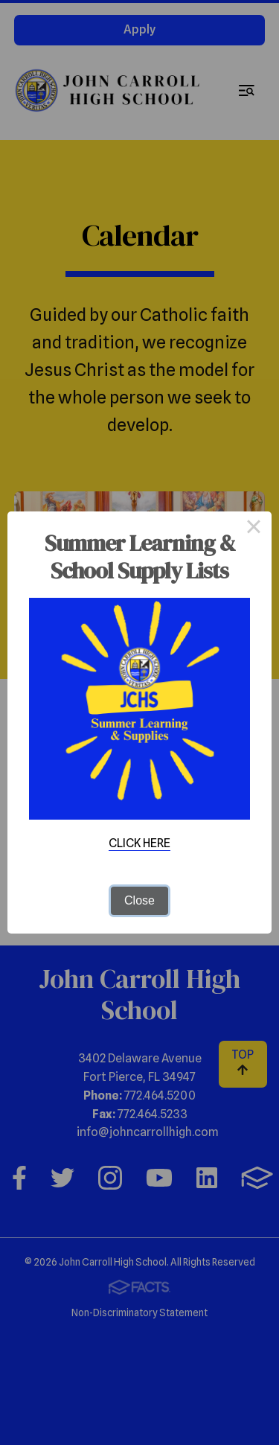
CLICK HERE (139, 843)
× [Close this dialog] (254, 529)
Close (139, 900)
